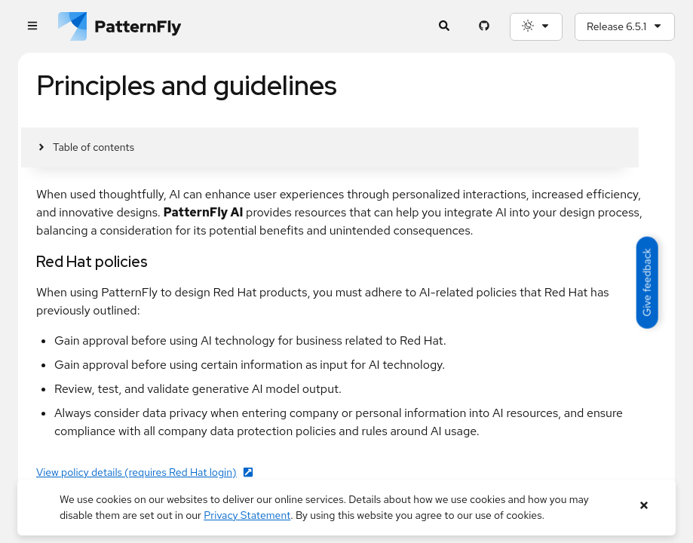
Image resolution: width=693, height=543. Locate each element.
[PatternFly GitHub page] (484, 27)
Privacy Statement (247, 515)
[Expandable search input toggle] (444, 27)
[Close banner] (644, 506)
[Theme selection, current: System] (536, 27)
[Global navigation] (32, 27)
